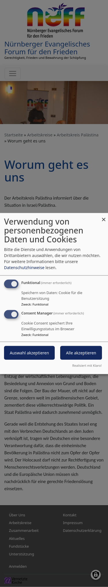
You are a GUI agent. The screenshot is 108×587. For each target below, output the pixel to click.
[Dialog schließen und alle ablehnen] (103, 216)
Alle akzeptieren (81, 353)
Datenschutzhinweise (24, 267)
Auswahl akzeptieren (29, 353)
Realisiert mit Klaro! (87, 365)
